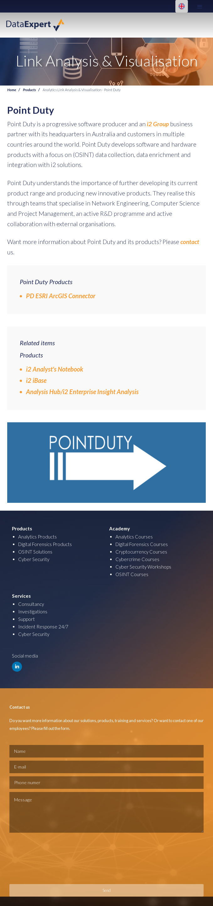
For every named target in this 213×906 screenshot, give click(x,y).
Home (11, 89)
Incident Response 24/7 (43, 626)
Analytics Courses (134, 536)
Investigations (32, 611)
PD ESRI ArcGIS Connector (60, 295)
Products (29, 89)
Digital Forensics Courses (141, 544)
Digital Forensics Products (45, 544)
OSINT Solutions (35, 552)
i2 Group (158, 124)
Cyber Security (33, 559)
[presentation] (35, 858)
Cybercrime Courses (137, 559)
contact (189, 241)
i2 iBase (36, 380)
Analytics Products (37, 536)
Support (26, 619)
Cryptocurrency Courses (141, 552)
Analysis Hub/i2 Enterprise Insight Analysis (82, 391)
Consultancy (31, 604)
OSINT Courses (131, 574)
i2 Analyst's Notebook (54, 369)
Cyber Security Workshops (143, 567)
